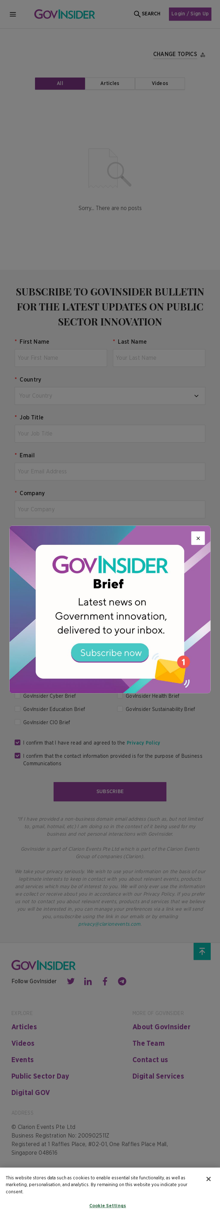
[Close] (198, 538)
